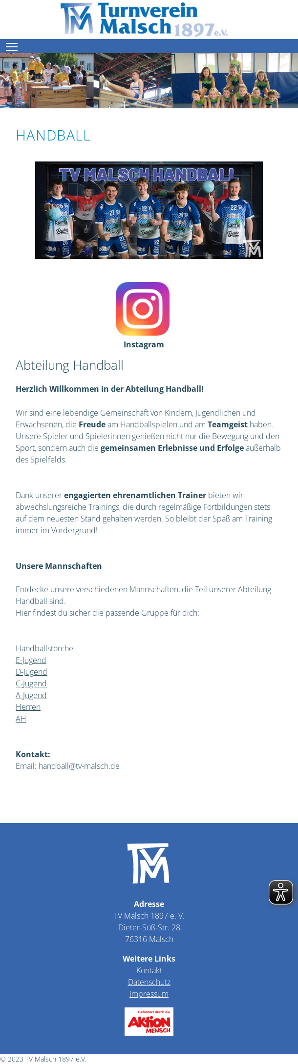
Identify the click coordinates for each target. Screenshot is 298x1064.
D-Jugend (31, 671)
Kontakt (149, 970)
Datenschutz (149, 982)
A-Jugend (31, 695)
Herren (28, 707)
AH (21, 718)
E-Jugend (31, 660)
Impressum (149, 993)
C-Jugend (31, 683)
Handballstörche (44, 648)
